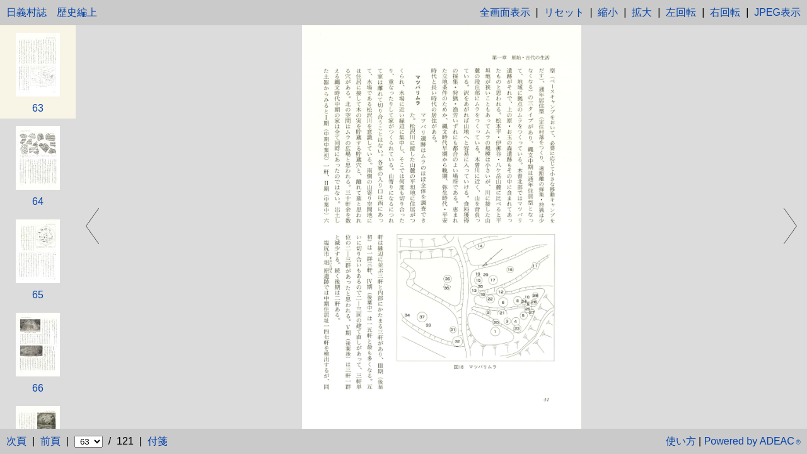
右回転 (725, 12)
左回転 (681, 12)
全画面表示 (505, 12)
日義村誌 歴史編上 (51, 12)
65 (38, 294)
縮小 (608, 12)
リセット (564, 12)
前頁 (50, 441)
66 (38, 388)
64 (38, 201)
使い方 (681, 441)
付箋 (158, 441)
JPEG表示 (777, 12)
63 (38, 108)
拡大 (642, 12)
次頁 (16, 441)
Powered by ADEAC (752, 441)
